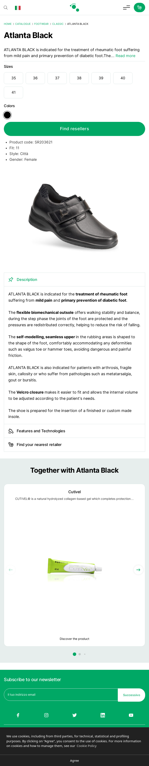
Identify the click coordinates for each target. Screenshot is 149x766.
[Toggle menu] (126, 7)
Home (8, 23)
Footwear (41, 23)
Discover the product (74, 639)
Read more (125, 55)
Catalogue (23, 23)
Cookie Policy (87, 746)
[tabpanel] (74, 348)
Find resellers (74, 129)
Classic (58, 23)
